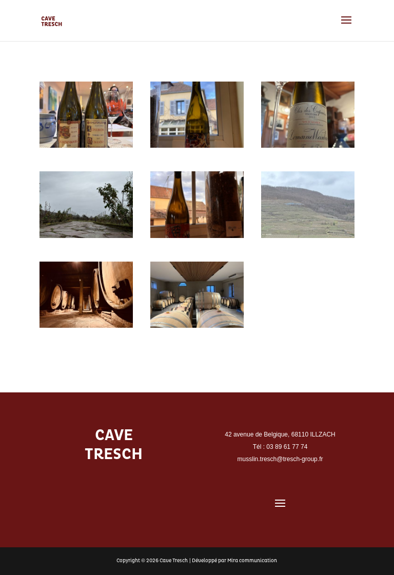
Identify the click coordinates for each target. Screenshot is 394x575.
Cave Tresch (174, 561)
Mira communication (252, 561)
